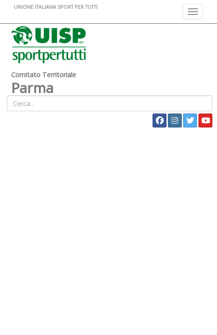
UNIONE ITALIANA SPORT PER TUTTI (55, 6)
